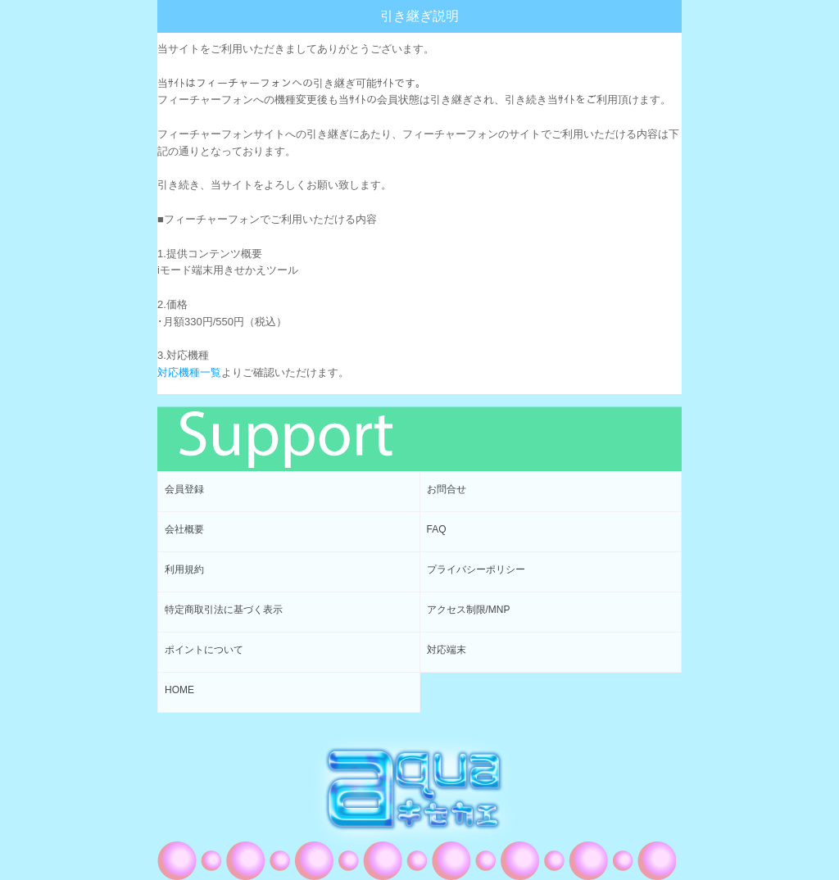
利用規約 (184, 569)
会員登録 (184, 489)
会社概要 (184, 529)
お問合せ (446, 489)
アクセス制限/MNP (468, 609)
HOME (179, 690)
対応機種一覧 (189, 372)
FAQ (437, 529)
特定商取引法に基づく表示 (224, 609)
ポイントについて (204, 649)
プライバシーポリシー (476, 569)
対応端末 (446, 649)
